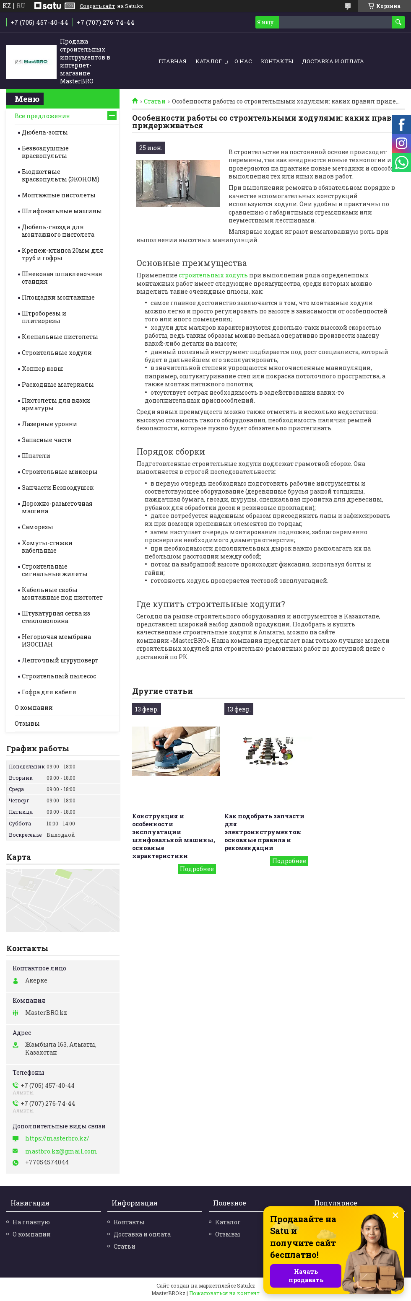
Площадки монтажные (58, 297)
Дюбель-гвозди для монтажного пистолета (58, 230)
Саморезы (37, 527)
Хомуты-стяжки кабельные (47, 546)
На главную (31, 1222)
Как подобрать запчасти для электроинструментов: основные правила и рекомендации (264, 832)
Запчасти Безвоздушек (58, 487)
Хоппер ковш (42, 368)
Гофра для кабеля (49, 692)
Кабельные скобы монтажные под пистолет (62, 593)
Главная (173, 61)
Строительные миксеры (60, 472)
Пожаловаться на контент (224, 1293)
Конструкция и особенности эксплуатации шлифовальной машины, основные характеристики (173, 836)
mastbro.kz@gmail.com (61, 1151)
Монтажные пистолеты (59, 195)
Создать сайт (97, 6)
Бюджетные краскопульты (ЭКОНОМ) (60, 175)
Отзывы (27, 723)
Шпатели (36, 456)
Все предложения (42, 116)
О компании (34, 707)
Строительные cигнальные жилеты (55, 570)
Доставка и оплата (333, 61)
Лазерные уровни (49, 424)
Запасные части (47, 440)
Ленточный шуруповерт (60, 660)
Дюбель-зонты (45, 132)
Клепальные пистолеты (60, 337)
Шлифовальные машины (62, 211)
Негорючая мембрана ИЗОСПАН (56, 640)
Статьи (155, 101)
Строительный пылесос (59, 676)
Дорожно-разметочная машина (57, 507)
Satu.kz (246, 1285)
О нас (243, 61)
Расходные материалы (58, 384)
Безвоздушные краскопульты (45, 152)
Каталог (208, 61)
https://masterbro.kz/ (57, 1138)
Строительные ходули (57, 353)
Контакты (277, 61)
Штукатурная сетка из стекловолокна (56, 617)
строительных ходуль (213, 275)
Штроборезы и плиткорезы (44, 317)
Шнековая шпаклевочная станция (62, 277)
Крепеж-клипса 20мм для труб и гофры (62, 254)
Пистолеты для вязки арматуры (56, 404)
